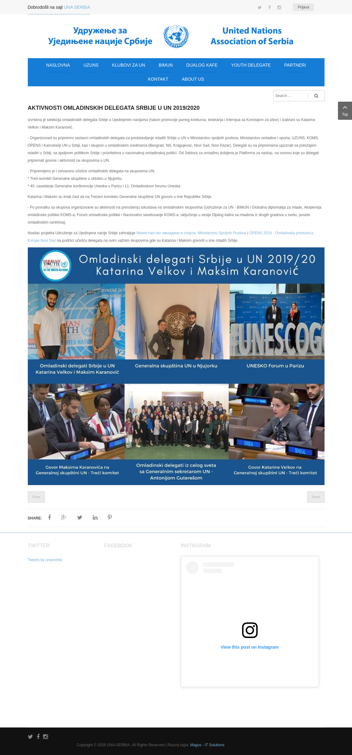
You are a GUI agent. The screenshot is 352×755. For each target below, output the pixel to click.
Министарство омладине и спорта (166, 233)
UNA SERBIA (77, 7)
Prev (36, 497)
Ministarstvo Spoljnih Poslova (221, 233)
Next (316, 497)
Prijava (303, 7)
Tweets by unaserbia (45, 560)
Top (345, 110)
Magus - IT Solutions (207, 745)
